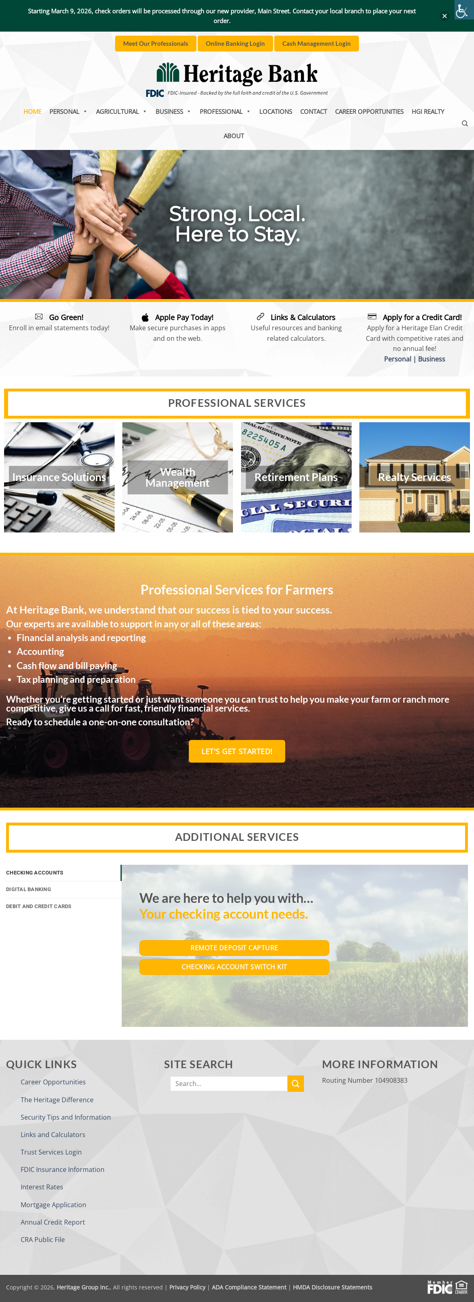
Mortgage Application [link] (53, 1204)
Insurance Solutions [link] (59, 477)
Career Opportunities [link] (369, 111)
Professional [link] (225, 111)
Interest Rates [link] (42, 1186)
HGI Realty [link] (428, 111)
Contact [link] (313, 111)
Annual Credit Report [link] (53, 1222)
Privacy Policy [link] (187, 1287)
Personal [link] (68, 111)
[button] (445, 16)
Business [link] (174, 111)
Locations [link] (275, 111)
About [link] (234, 136)
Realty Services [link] (414, 477)
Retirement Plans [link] (296, 477)
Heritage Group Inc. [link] (83, 1287)
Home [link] (32, 111)
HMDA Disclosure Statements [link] (332, 1287)
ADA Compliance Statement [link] (249, 1287)
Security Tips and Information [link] (66, 1117)
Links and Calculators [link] (53, 1134)
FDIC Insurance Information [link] (63, 1169)
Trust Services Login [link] (51, 1152)
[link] (464, 9)
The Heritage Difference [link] (57, 1099)
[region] (237, 224)
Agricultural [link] (121, 111)
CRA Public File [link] (43, 1239)
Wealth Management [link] (177, 477)
